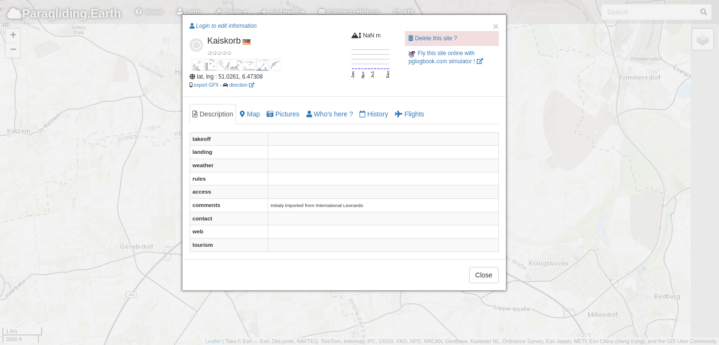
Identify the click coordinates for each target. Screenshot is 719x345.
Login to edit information (223, 26)
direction (241, 85)
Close (484, 275)
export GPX (206, 85)
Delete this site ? (432, 38)
